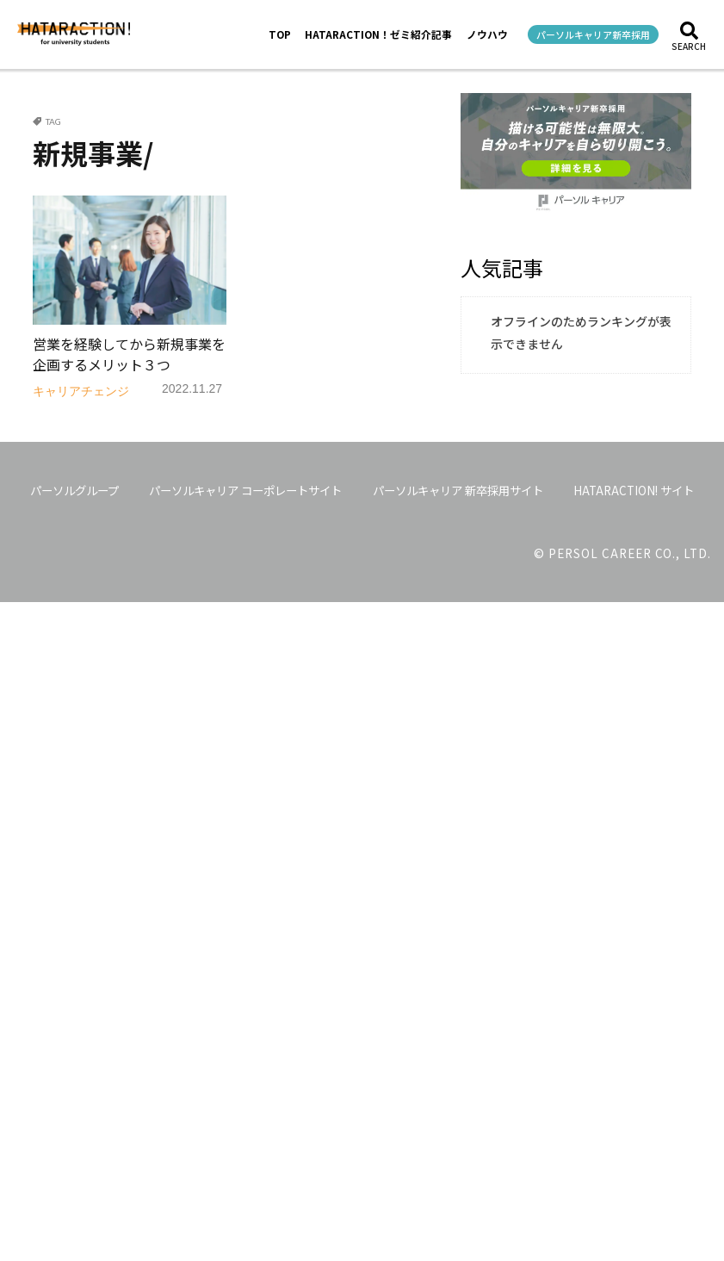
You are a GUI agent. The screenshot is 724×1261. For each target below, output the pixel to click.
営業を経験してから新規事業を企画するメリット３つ (129, 354)
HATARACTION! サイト (633, 490)
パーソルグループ (74, 490)
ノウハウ (487, 34)
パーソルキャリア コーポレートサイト (245, 490)
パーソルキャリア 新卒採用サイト (458, 490)
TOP (280, 34)
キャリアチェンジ (81, 390)
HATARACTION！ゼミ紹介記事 (378, 34)
